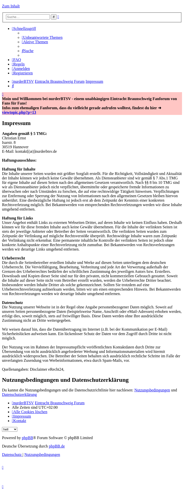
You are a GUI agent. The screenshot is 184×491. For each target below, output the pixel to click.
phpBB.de (57, 446)
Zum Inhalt (11, 6)
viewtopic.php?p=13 (19, 112)
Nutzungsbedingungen (152, 390)
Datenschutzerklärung (19, 394)
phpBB (27, 438)
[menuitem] (42, 37)
